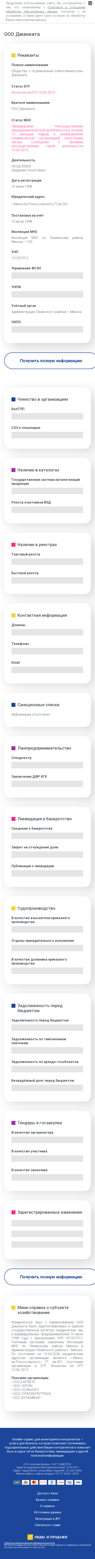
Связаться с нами (47, 1525)
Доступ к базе (47, 1493)
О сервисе (47, 1506)
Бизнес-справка (47, 1500)
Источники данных (47, 1512)
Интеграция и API (47, 1519)
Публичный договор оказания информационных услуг (29, 1543)
